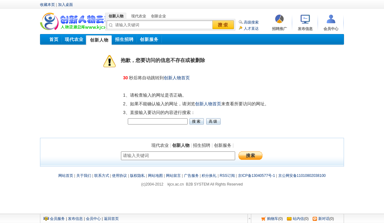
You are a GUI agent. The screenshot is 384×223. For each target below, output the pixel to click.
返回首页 (111, 218)
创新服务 (222, 145)
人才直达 (251, 28)
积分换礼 (209, 175)
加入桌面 (65, 4)
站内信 (298, 218)
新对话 (323, 218)
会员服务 (57, 218)
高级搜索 (251, 22)
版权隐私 (137, 175)
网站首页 (65, 175)
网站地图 (155, 175)
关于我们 (83, 175)
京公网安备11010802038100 (302, 175)
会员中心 (93, 218)
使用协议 (119, 175)
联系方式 (101, 175)
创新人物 (181, 145)
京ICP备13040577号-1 (256, 175)
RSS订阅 (227, 175)
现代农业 (160, 145)
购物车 (272, 218)
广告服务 (191, 175)
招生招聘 (201, 145)
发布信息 (75, 218)
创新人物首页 (177, 77)
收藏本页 (47, 4)
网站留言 (173, 175)
